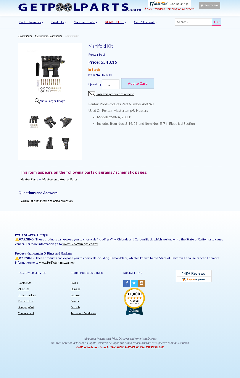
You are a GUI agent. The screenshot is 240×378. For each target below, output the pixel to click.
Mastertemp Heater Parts (48, 35)
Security (75, 307)
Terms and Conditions (83, 313)
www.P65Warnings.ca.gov (80, 244)
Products (58, 22)
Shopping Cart (26, 307)
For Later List (26, 301)
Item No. (94, 75)
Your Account (26, 313)
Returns (75, 295)
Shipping (75, 288)
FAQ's (74, 282)
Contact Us (24, 282)
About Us (23, 288)
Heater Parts (25, 35)
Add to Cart (137, 83)
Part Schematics (31, 22)
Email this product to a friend (115, 94)
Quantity (94, 84)
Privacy (75, 301)
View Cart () (210, 5)
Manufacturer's (85, 22)
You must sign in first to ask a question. (47, 201)
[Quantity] (110, 84)
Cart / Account (145, 22)
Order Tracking (27, 295)
